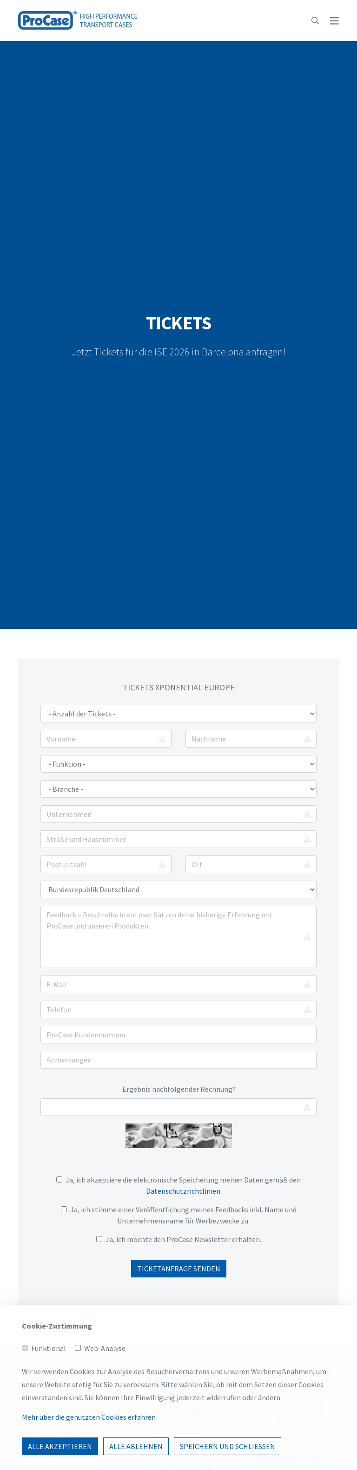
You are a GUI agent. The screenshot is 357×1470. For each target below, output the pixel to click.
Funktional (48, 1391)
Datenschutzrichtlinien (183, 1191)
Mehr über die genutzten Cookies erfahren (89, 1459)
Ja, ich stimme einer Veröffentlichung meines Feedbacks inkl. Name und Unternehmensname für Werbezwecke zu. (179, 1215)
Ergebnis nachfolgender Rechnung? (178, 1089)
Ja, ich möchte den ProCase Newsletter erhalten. (183, 1239)
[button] (315, 20)
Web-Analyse (105, 1391)
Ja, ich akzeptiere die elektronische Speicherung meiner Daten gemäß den (178, 1185)
